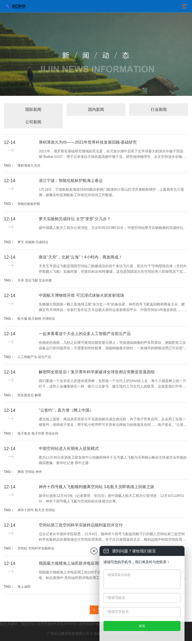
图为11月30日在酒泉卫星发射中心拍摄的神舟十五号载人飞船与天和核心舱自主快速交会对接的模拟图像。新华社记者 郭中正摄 (112, 460)
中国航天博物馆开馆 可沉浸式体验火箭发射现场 (81, 295)
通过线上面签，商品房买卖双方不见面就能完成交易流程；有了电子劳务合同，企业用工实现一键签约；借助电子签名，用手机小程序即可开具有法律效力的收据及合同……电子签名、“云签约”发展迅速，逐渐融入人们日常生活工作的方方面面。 (112, 422)
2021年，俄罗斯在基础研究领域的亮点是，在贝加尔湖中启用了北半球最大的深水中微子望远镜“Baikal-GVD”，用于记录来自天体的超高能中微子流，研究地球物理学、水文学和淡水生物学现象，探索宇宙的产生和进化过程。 (112, 154)
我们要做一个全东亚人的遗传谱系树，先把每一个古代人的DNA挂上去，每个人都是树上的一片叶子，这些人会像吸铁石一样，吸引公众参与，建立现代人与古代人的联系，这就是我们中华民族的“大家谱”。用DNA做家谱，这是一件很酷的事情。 (112, 384)
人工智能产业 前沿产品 (34, 357)
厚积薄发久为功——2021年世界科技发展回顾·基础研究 (88, 142)
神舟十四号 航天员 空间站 (36, 510)
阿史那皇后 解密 (29, 395)
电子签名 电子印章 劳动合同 (38, 433)
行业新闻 (159, 109)
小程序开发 (42, 624)
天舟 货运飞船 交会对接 (35, 280)
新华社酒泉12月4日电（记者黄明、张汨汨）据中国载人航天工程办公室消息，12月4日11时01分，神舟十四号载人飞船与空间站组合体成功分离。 (111, 498)
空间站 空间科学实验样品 (36, 548)
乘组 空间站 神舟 (30, 472)
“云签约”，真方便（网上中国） (66, 410)
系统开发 (27, 624)
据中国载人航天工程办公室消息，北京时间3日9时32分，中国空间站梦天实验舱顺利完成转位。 (112, 228)
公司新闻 (33, 122)
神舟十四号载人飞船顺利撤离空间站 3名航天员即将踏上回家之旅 (96, 487)
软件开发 (56, 624)
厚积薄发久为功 (29, 165)
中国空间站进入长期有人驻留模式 (69, 448)
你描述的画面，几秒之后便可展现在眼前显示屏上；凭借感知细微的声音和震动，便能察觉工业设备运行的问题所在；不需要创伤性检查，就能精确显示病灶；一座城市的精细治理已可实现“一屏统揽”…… (113, 346)
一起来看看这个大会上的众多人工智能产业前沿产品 (85, 334)
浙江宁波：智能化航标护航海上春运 (71, 180)
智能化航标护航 (29, 204)
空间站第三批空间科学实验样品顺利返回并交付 (81, 525)
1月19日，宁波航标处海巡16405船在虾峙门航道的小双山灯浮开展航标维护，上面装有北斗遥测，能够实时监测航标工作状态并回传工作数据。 (111, 192)
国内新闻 (96, 109)
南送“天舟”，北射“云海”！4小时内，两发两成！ (80, 257)
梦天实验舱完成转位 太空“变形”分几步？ (74, 219)
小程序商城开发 (87, 624)
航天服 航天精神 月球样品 (36, 318)
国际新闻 (33, 109)
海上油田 (24, 586)
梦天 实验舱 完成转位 (33, 242)
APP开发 (69, 624)
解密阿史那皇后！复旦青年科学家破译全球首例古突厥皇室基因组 (97, 372)
